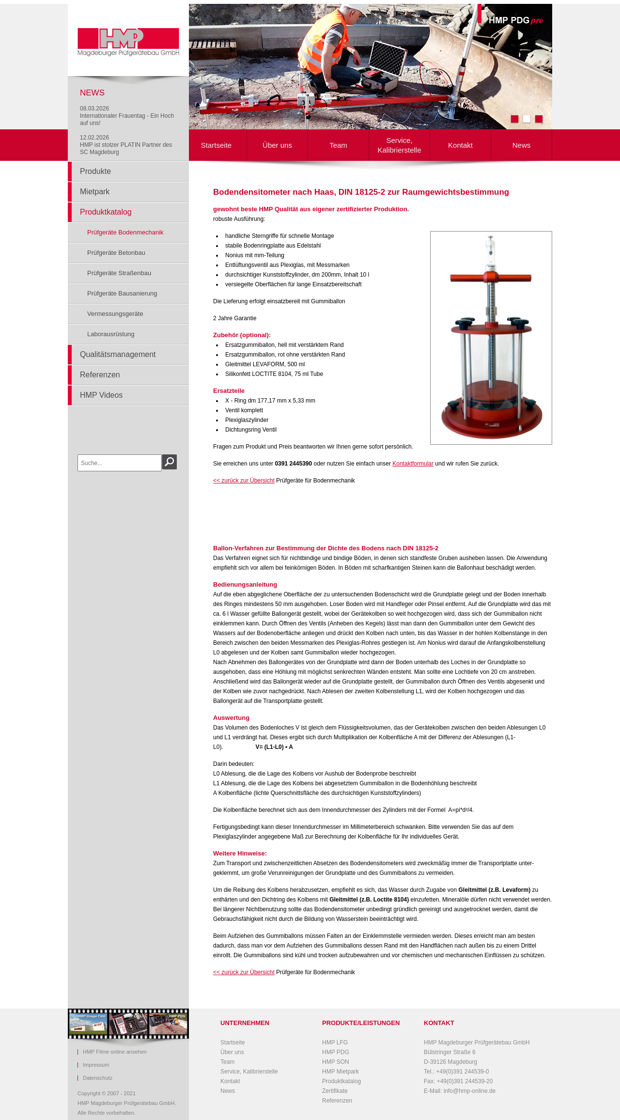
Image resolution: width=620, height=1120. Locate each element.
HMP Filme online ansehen (115, 1052)
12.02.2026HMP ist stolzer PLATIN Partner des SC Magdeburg (126, 145)
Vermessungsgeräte (115, 313)
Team (338, 145)
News (521, 145)
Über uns (277, 145)
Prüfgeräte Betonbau (116, 252)
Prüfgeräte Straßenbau (119, 273)
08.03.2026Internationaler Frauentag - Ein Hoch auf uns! (127, 115)
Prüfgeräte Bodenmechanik (125, 232)
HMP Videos (101, 395)
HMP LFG (335, 1042)
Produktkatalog (106, 212)
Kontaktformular (413, 463)
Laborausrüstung (111, 334)
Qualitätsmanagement (118, 354)
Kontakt (460, 145)
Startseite (216, 145)
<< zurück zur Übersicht (244, 480)
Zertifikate (335, 1091)
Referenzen (100, 375)
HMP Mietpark (340, 1071)
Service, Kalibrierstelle (399, 145)
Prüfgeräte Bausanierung (122, 293)
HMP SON (335, 1061)
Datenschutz (97, 1078)
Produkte (95, 171)
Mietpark (94, 191)
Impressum (96, 1065)
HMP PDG (335, 1052)
